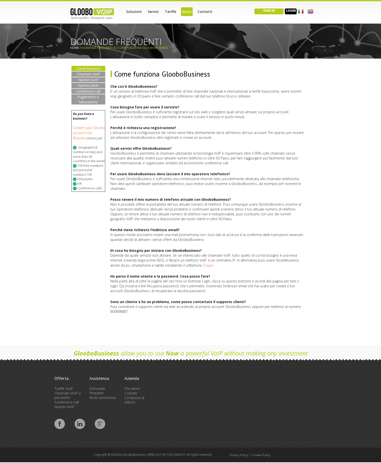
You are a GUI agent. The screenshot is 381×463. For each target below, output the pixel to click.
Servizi (153, 11)
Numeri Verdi (88, 85)
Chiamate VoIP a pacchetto (67, 395)
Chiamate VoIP (88, 74)
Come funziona (88, 68)
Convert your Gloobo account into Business (89, 132)
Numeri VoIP (88, 80)
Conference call (88, 91)
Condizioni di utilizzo (134, 399)
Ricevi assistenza (102, 397)
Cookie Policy (261, 455)
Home (74, 47)
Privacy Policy (239, 455)
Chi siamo (132, 388)
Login (291, 11)
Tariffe (170, 11)
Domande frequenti (97, 390)
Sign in (269, 11)
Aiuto (186, 11)
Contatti (205, 11)
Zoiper (208, 265)
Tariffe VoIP (63, 388)
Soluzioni (134, 11)
